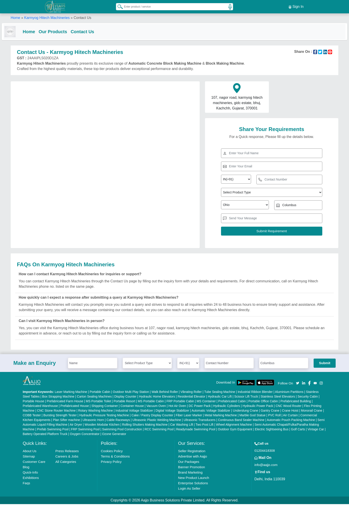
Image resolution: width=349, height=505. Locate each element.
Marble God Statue (252, 416)
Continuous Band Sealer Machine (241, 421)
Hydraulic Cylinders (226, 407)
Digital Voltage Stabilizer (172, 411)
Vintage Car (316, 430)
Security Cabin (308, 397)
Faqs (26, 484)
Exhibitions (31, 478)
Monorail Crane (311, 411)
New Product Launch (193, 478)
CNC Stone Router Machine (56, 411)
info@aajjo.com (266, 466)
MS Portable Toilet (98, 402)
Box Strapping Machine (58, 397)
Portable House (33, 402)
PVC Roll (274, 416)
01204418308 (264, 451)
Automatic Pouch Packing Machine (291, 421)
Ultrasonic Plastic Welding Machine (156, 421)
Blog (26, 468)
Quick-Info (30, 473)
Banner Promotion (191, 468)
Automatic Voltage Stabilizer (210, 411)
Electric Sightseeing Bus (271, 430)
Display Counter (125, 397)
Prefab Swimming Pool (53, 430)
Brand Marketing (190, 473)
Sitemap (29, 457)
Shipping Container (104, 407)
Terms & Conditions (115, 457)
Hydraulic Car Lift (220, 397)
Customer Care (34, 462)
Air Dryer (76, 425)
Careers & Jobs (66, 457)
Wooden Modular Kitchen (102, 425)
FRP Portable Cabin (180, 402)
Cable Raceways (118, 421)
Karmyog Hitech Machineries (47, 18)
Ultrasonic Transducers (199, 421)
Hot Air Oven (177, 407)
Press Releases (67, 452)
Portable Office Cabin (263, 402)
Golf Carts (298, 430)
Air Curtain (290, 416)
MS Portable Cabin (151, 402)
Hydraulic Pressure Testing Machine (104, 416)
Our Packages (188, 462)
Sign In (296, 7)
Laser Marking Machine (71, 392)
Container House (132, 407)
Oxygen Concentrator (84, 435)
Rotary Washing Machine (95, 411)
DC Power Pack (200, 407)
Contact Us (91, 31)
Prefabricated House (75, 407)
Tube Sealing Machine (219, 392)
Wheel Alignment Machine (234, 425)
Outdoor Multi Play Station (131, 392)
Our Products (62, 31)
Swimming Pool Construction (122, 430)
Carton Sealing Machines (94, 397)
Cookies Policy (112, 452)
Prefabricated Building (295, 402)
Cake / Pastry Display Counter (152, 416)
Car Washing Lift (181, 425)
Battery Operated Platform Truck (45, 435)
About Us (30, 452)
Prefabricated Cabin (232, 402)
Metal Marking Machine (221, 416)
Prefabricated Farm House (65, 402)
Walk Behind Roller (165, 392)
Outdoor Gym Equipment (235, 430)
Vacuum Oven (156, 407)
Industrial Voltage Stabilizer (134, 411)
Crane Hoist (290, 411)
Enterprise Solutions (193, 484)
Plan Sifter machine (66, 421)
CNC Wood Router (288, 407)
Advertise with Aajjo (192, 457)
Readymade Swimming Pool (195, 430)
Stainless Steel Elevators (277, 397)
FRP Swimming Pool (85, 430)
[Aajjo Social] (297, 384)
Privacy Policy (111, 462)
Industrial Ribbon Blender (255, 392)
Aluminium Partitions (289, 392)
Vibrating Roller (191, 392)
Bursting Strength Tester (60, 416)
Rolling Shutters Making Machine (145, 425)
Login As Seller (189, 489)
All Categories (65, 462)
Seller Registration (191, 452)
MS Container (206, 402)
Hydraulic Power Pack (258, 407)
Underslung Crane (245, 411)
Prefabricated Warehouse (40, 407)
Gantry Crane (270, 411)
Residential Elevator (191, 397)
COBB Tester (32, 416)
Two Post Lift (204, 425)
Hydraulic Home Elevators (157, 397)
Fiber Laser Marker (189, 416)
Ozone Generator (114, 435)
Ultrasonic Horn (93, 421)
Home (15, 18)
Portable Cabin (100, 392)
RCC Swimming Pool (159, 430)
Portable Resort (124, 402)
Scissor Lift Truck (246, 397)
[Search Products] (118, 6)
